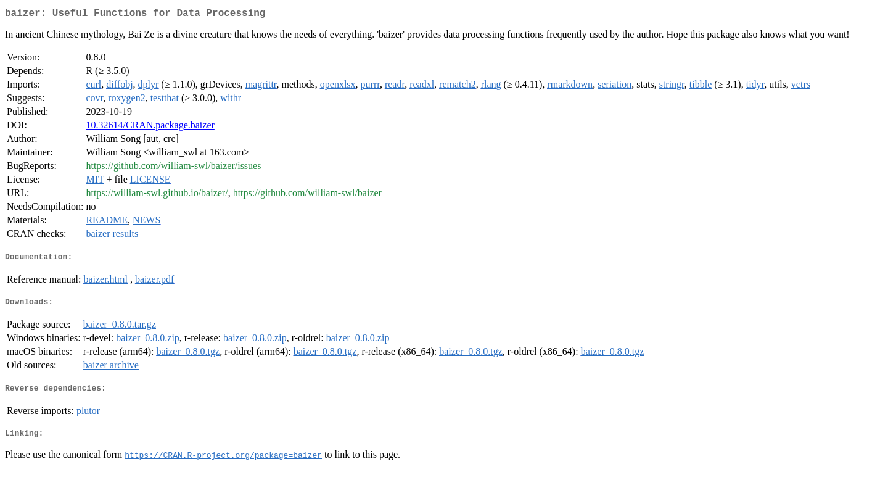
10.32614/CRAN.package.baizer (150, 127)
